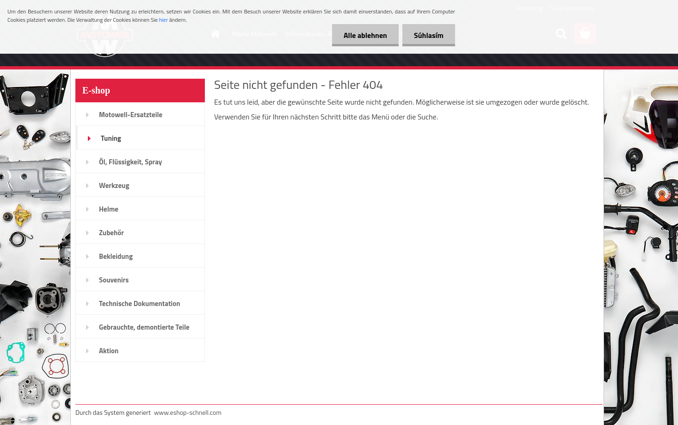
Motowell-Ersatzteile (130, 114)
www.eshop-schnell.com (188, 412)
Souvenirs (114, 280)
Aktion (108, 350)
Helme (108, 209)
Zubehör (111, 232)
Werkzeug (114, 185)
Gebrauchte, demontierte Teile (144, 327)
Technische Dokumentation (139, 303)
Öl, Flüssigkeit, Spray (130, 161)
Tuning (111, 138)
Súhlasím (429, 35)
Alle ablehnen (365, 35)
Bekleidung (116, 256)
